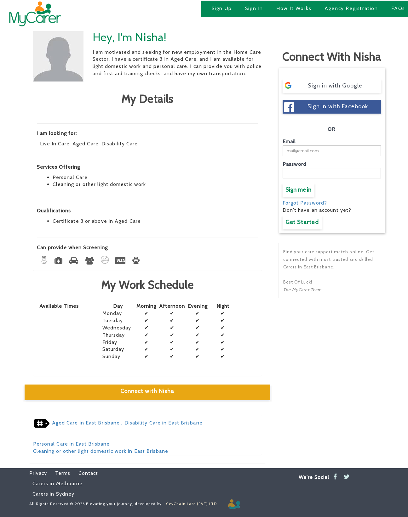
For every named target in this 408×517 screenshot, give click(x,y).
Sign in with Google (323, 85)
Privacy (38, 473)
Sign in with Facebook (326, 107)
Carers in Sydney (53, 494)
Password (295, 164)
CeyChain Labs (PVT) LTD (191, 503)
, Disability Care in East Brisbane (161, 423)
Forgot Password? (305, 203)
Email (289, 141)
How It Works (293, 8)
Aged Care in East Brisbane (86, 423)
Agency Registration (351, 8)
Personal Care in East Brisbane (71, 444)
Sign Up (222, 8)
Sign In (254, 8)
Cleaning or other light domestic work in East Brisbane (100, 451)
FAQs (398, 8)
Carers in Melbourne (57, 483)
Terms (59, 473)
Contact (85, 473)
